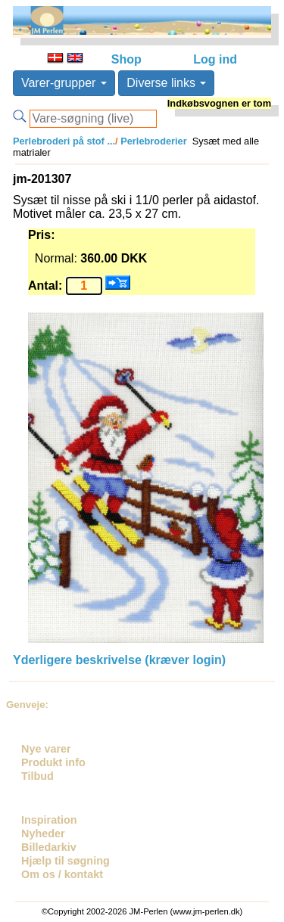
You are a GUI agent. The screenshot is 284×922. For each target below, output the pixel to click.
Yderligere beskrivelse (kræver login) (119, 659)
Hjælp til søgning (65, 861)
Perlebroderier (152, 141)
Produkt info (53, 762)
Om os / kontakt (62, 874)
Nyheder (43, 833)
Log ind (215, 59)
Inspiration (49, 820)
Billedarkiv (48, 847)
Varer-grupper (64, 82)
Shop (126, 59)
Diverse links (166, 82)
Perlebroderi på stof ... (64, 141)
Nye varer (46, 749)
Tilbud (37, 776)
